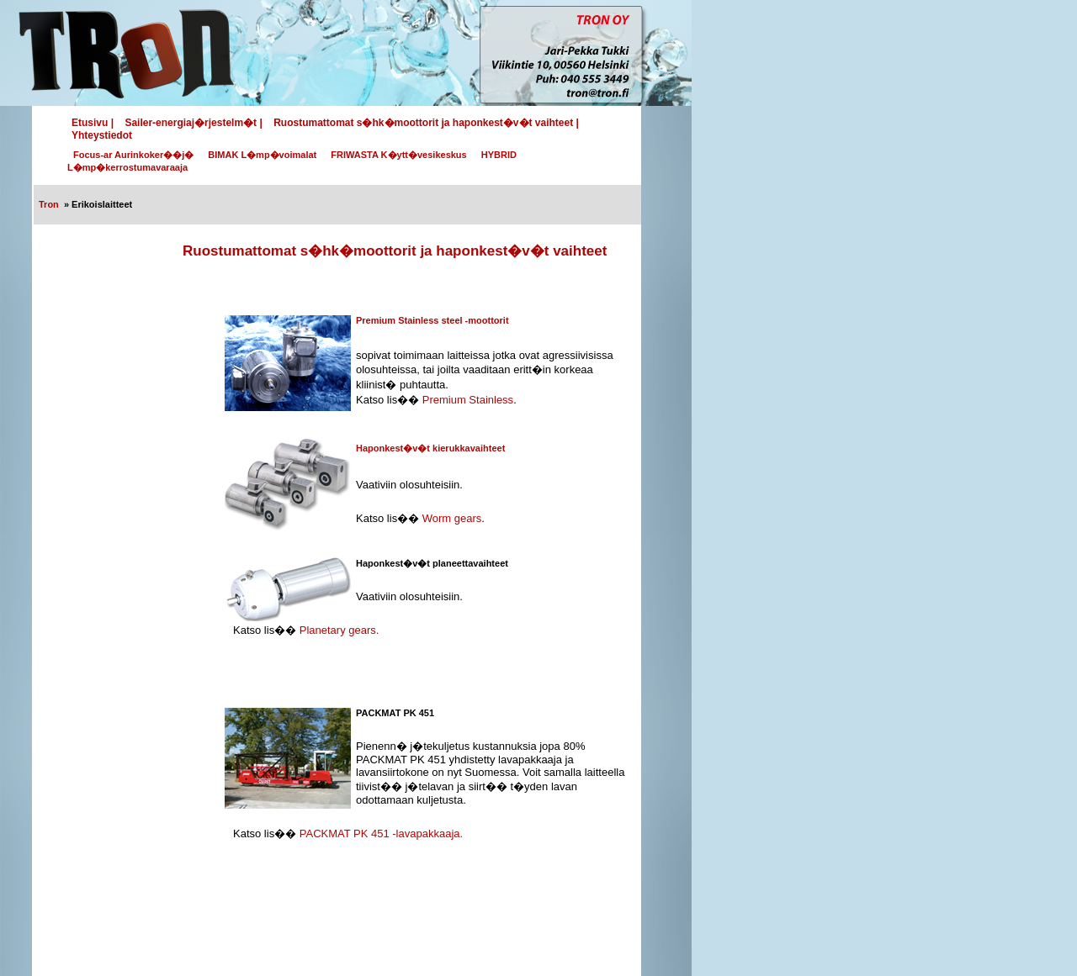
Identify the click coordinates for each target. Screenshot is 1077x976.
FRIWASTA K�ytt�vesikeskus (398, 155)
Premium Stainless (467, 399)
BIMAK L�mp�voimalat (262, 155)
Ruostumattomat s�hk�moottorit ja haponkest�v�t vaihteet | (426, 123)
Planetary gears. (339, 630)
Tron (49, 204)
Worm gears (452, 518)
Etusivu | (93, 123)
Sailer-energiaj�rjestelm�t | (193, 123)
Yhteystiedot (102, 135)
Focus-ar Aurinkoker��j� (133, 155)
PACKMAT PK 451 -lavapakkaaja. (381, 833)
